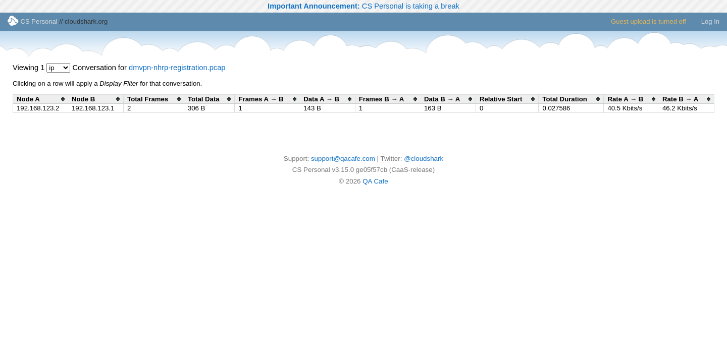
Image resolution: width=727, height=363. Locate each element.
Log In (710, 21)
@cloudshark (423, 158)
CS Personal (33, 21)
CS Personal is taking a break (363, 6)
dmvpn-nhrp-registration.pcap (177, 68)
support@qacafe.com (343, 158)
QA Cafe (375, 181)
